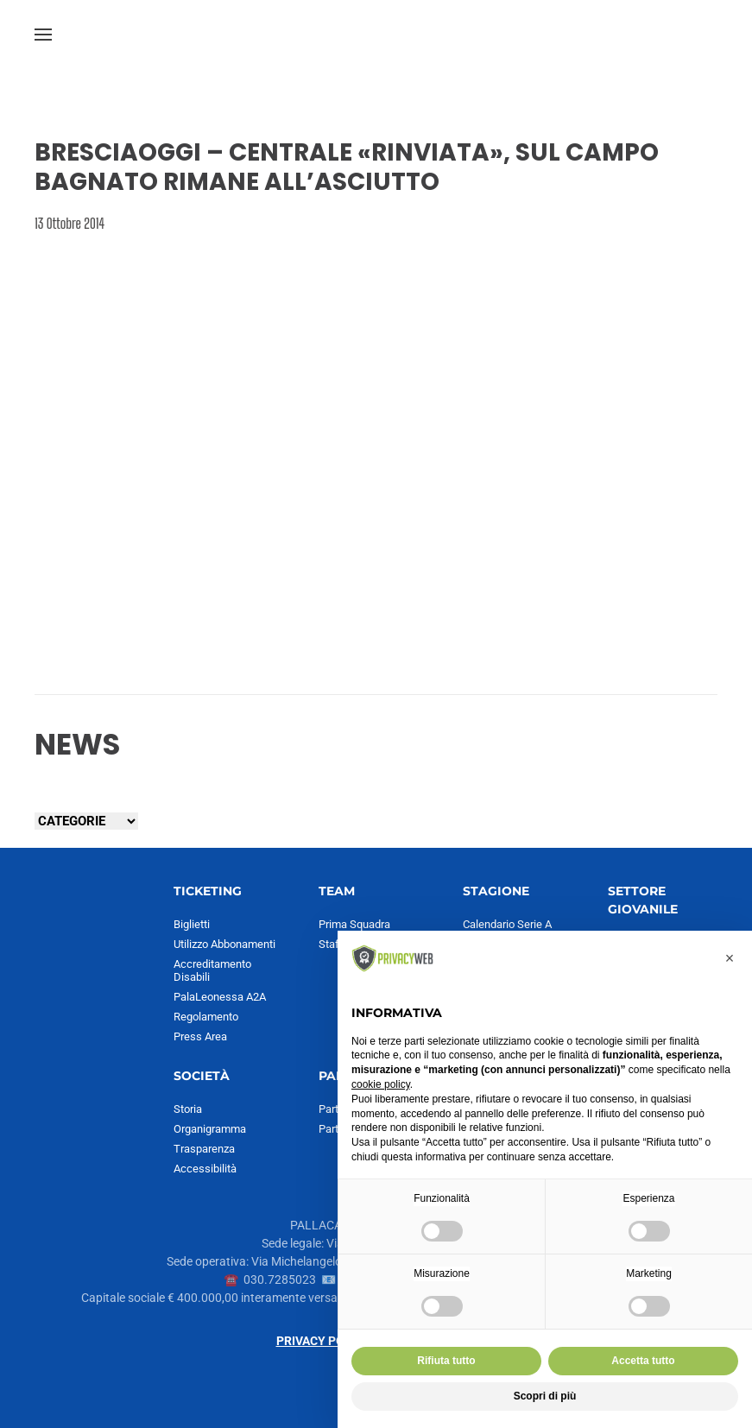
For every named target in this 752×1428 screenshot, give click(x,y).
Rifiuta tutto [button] (446, 1361)
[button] (43, 34)
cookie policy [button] (380, 1084)
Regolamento (206, 1016)
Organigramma (210, 1128)
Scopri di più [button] (545, 1396)
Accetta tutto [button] (642, 1361)
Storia (188, 1109)
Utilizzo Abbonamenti (224, 944)
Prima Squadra (354, 924)
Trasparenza (204, 1148)
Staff (331, 944)
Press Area (200, 1036)
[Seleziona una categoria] (86, 821)
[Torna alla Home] (376, 34)
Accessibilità (205, 1168)
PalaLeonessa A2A (220, 996)
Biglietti (192, 924)
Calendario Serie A (507, 924)
